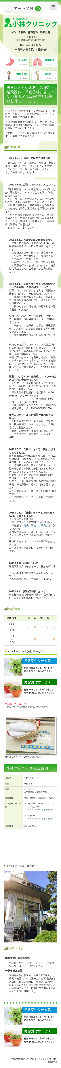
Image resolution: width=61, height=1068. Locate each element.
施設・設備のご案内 (35, 525)
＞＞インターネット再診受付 (41, 819)
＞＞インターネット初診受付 (41, 809)
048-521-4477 (33, 45)
